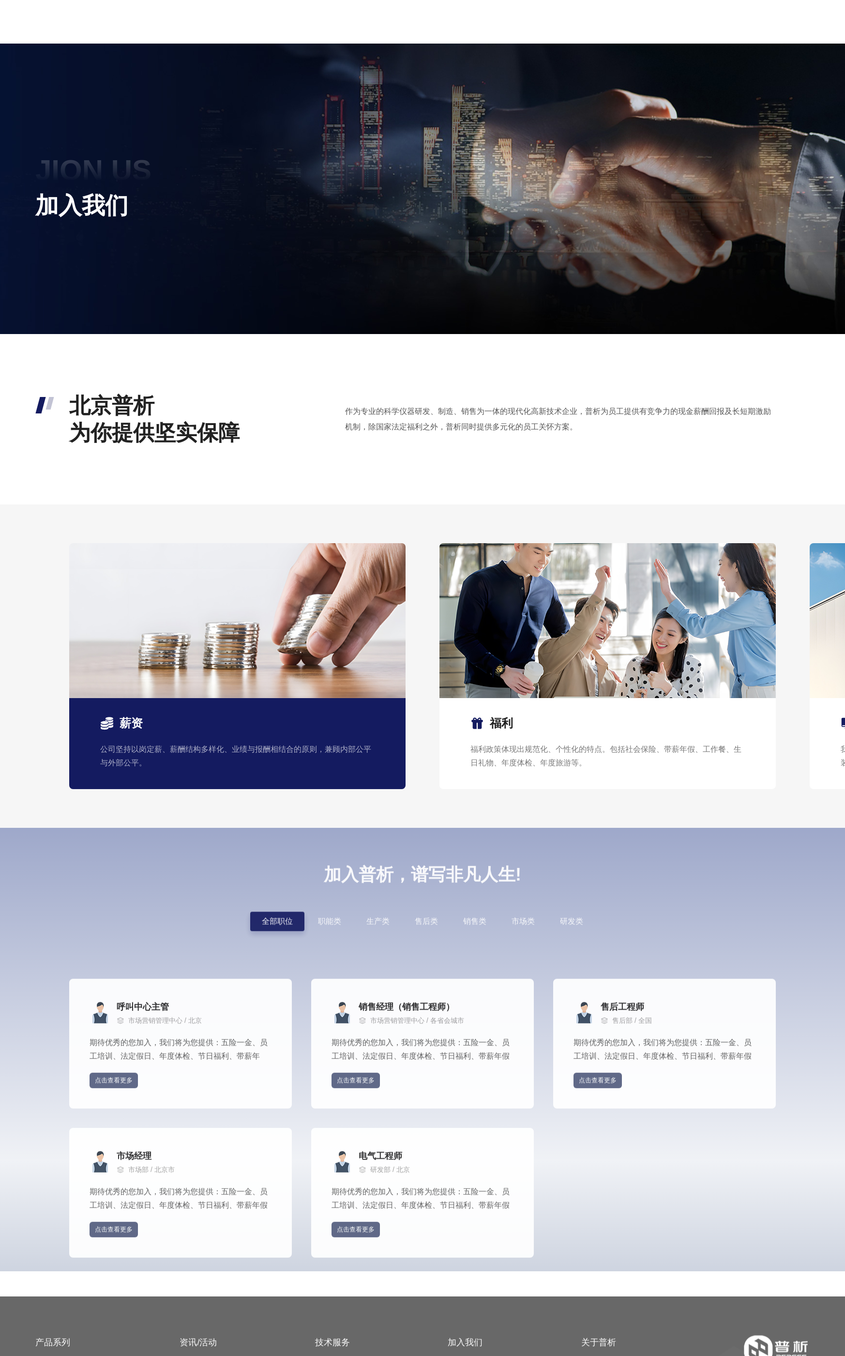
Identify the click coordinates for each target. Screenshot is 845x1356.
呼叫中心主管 (143, 1108)
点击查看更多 (114, 1181)
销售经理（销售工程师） (406, 1108)
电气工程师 (380, 1257)
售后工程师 (622, 1108)
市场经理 (134, 1257)
